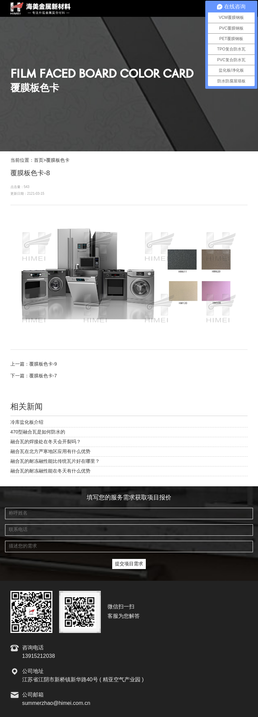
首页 (38, 160)
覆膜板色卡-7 (43, 376)
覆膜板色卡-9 (43, 364)
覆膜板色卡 (58, 160)
